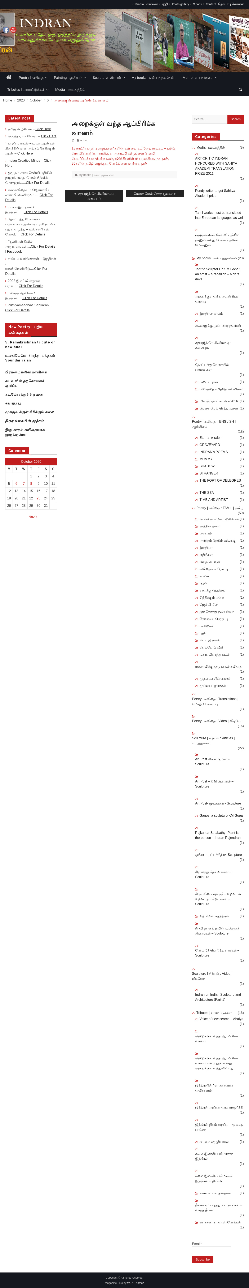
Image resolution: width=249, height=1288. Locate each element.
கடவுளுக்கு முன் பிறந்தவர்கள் (218, 325)
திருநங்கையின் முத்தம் (24, 421)
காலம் (204, 576)
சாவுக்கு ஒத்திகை (212, 590)
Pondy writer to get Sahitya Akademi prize (215, 193)
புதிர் (203, 633)
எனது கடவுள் (210, 562)
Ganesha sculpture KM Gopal (222, 815)
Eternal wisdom (211, 437)
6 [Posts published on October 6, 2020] (16, 483)
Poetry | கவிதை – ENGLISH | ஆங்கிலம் (214, 424)
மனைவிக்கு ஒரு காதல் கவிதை (218, 666)
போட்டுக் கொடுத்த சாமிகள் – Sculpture (217, 953)
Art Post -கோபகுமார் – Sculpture (212, 761)
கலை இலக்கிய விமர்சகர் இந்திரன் (214, 1156)
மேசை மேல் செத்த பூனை (219, 408)
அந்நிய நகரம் (210, 526)
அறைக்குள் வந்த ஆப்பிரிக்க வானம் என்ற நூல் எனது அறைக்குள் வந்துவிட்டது (216, 1063)
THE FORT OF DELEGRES (220, 480)
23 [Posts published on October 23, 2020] (38, 498)
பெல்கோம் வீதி (211, 647)
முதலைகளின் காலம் (215, 678)
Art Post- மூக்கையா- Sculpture (218, 803)
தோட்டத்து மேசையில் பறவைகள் (212, 367)
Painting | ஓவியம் (68, 77)
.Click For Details (34, 298)
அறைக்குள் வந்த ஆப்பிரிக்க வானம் (216, 1038)
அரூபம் (206, 533)
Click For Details (38, 183)
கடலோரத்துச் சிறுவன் (24, 394)
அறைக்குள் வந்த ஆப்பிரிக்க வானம (216, 299)
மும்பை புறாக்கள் (213, 686)
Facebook (14, 251)
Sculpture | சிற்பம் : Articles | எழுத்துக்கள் (213, 740)
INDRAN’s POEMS (214, 452)
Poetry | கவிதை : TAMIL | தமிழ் (219, 508)
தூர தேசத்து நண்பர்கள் (217, 611)
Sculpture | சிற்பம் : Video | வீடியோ (212, 976)
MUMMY (206, 459)
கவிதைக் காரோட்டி (214, 569)
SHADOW (207, 466)
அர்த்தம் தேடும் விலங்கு (218, 540)
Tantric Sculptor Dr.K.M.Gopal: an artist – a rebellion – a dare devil (217, 274)
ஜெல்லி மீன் (209, 604)
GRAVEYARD (210, 445)
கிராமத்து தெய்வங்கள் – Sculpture (213, 874)
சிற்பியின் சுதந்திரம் (214, 916)
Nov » (33, 517)
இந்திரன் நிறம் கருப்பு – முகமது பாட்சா (219, 1127)
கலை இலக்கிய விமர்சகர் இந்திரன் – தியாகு (214, 1178)
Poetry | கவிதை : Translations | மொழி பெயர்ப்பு (215, 701)
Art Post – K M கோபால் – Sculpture (214, 784)
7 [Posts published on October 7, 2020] (24, 483)
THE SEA (207, 492)
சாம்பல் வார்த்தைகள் (215, 1193)
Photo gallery (180, 4)
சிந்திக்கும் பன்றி (212, 597)
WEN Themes (135, 1282)
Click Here (43, 129)
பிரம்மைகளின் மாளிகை (26, 372)
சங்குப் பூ (13, 403)
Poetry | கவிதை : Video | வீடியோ (217, 721)
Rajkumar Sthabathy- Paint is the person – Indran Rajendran (218, 835)
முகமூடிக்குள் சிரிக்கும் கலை (29, 412)
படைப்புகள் (209, 382)
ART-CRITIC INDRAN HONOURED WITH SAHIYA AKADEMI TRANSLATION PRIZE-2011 (216, 166)
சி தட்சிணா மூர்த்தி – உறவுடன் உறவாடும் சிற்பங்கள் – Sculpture (218, 899)
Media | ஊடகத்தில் (70, 89)
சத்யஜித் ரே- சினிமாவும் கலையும (213, 345)
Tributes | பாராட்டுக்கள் (26, 89)
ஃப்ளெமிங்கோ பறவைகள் (220, 519)
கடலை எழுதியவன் (214, 1142)
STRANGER (209, 473)
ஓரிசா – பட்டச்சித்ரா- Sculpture (218, 855)
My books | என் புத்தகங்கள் (153, 77)
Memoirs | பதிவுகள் (198, 77)
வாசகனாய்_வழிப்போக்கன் (220, 1222)
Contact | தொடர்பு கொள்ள (225, 4)
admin (84, 140)
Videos (197, 4)
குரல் (203, 583)
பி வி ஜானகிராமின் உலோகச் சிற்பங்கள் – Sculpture (217, 931)
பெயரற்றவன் (210, 640)
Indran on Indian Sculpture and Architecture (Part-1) (218, 997)
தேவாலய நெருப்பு (214, 619)
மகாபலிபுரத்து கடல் (215, 654)
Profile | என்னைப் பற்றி (151, 4)
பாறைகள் (207, 626)
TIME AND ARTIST (214, 500)
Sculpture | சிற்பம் (107, 77)
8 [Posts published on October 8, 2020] (31, 483)
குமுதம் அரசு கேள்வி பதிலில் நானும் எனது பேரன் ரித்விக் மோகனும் (217, 240)
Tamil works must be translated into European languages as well (219, 215)
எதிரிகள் (206, 554)
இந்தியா (206, 547)
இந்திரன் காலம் (211, 313)
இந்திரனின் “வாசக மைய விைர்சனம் (214, 1088)
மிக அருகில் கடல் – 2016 (219, 401)
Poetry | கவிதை (31, 77)
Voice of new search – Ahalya (221, 1019)
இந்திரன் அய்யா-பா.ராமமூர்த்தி (219, 1107)
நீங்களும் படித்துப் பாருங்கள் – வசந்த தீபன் (218, 1207)
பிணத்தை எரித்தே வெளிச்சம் (222, 389)
